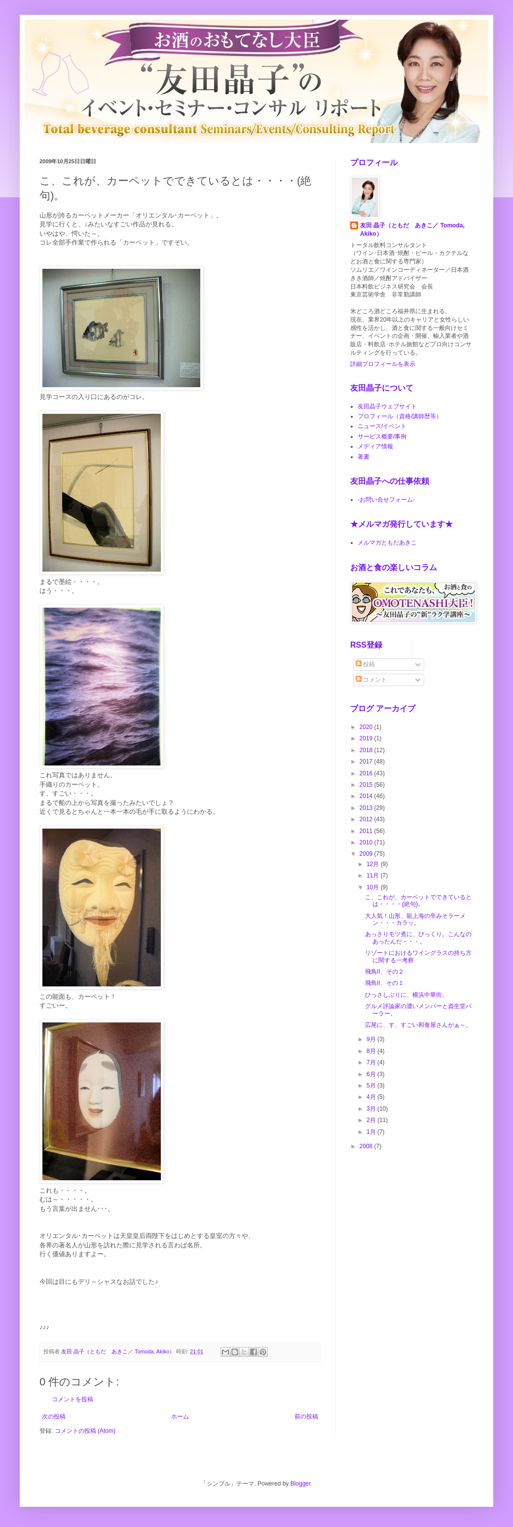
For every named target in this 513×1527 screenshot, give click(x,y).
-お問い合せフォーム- (386, 499)
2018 (367, 750)
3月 (371, 1108)
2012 (367, 819)
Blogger (301, 1483)
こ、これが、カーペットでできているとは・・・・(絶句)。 (418, 901)
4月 (371, 1096)
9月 (371, 1039)
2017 (367, 761)
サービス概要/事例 (382, 436)
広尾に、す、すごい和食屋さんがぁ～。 (418, 1024)
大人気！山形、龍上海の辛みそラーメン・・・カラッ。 (415, 919)
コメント (371, 679)
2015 (367, 784)
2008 (367, 1146)
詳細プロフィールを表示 (382, 364)
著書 (363, 456)
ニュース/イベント (382, 426)
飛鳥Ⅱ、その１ (384, 983)
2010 (367, 842)
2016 (367, 773)
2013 (367, 807)
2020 (367, 727)
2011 (367, 831)
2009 (367, 853)
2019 (367, 738)
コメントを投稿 (72, 1399)
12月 (373, 864)
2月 (371, 1120)
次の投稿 (54, 1416)
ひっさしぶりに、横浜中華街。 (406, 994)
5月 (371, 1085)
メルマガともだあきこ (387, 542)
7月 (371, 1062)
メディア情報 (375, 446)
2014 (367, 796)
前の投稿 (306, 1416)
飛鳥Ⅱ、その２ (384, 971)
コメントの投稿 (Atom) (85, 1430)
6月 (371, 1074)
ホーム (180, 1416)
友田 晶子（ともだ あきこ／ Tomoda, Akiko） (412, 229)
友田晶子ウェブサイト (387, 406)
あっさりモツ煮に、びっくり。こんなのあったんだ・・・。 (418, 938)
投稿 (365, 664)
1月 (371, 1131)
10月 (373, 887)
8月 (371, 1051)
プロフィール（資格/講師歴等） (400, 416)
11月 (373, 875)
